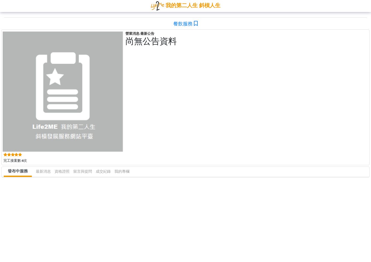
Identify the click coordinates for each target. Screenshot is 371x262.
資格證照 (62, 171)
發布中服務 (18, 171)
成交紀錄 (103, 171)
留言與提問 (82, 171)
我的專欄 (121, 171)
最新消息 (43, 171)
